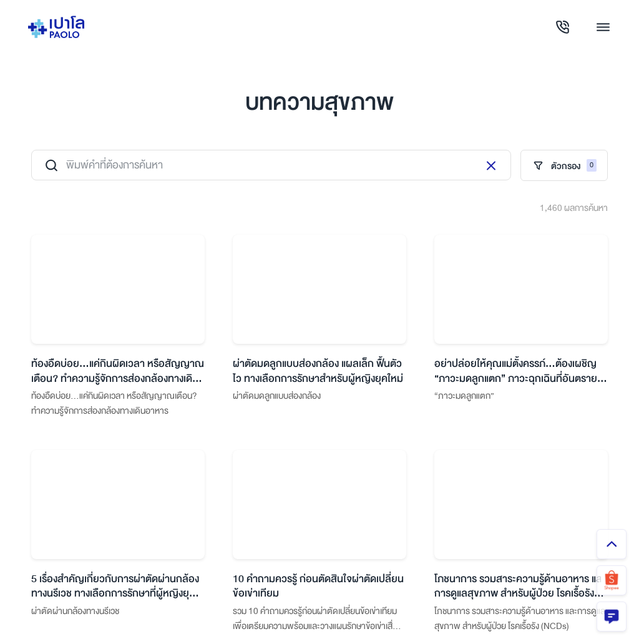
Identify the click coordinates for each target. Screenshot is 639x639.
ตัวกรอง (564, 166)
